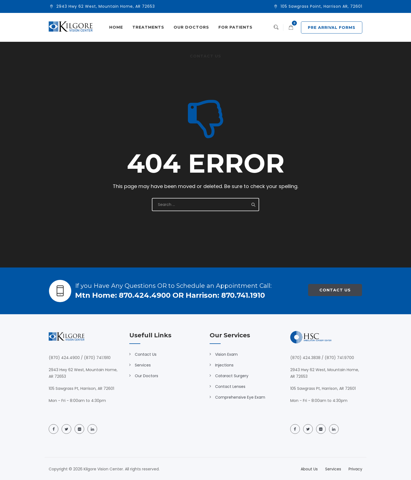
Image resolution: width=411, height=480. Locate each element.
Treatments (148, 27)
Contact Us (205, 56)
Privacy (355, 469)
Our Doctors (191, 27)
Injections (224, 365)
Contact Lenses (230, 386)
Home (116, 27)
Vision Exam (226, 354)
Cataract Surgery (231, 376)
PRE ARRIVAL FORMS (331, 27)
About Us (309, 469)
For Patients (235, 27)
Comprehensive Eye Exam (240, 397)
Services (143, 365)
